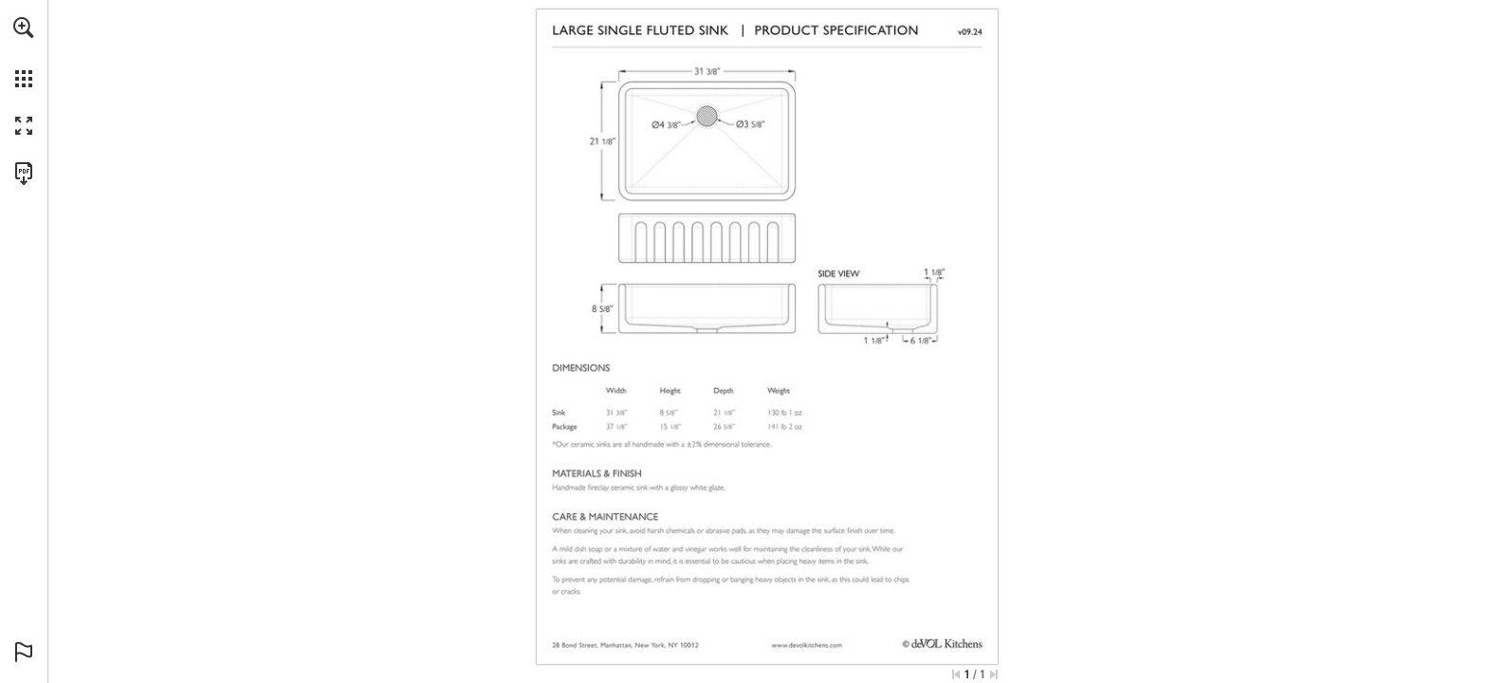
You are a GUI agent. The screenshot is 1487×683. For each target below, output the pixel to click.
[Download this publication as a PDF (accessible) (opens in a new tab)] (23, 173)
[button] (23, 27)
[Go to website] (807, 645)
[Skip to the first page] (956, 674)
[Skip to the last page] (994, 674)
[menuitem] (23, 52)
